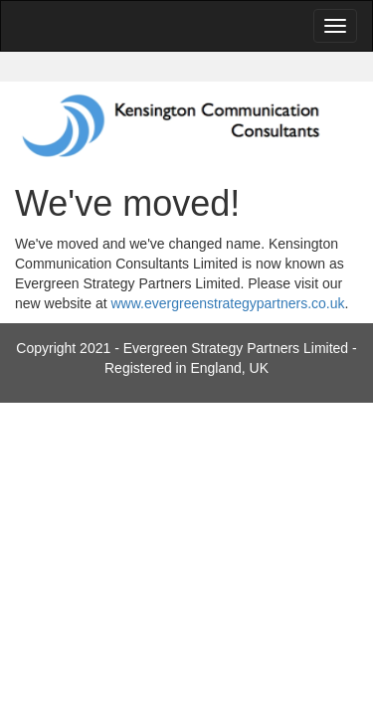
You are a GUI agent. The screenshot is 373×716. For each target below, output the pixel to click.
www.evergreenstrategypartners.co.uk (228, 303)
